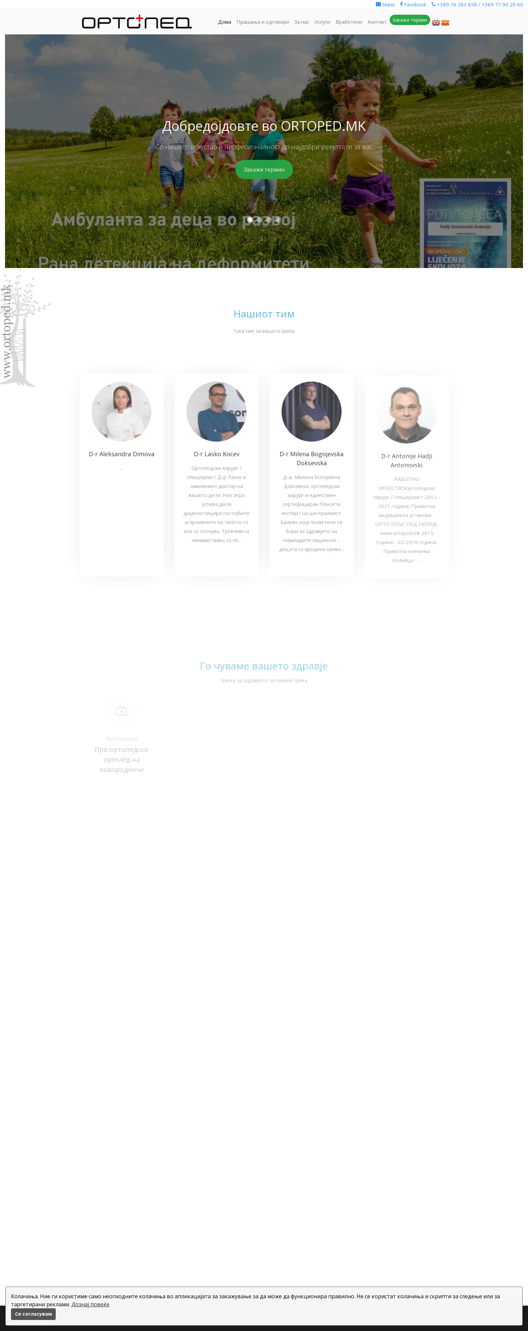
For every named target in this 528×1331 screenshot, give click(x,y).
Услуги (322, 21)
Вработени (349, 21)
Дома (224, 21)
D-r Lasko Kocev (216, 457)
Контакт (377, 21)
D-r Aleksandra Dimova (121, 457)
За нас (301, 21)
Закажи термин (264, 169)
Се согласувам (33, 1314)
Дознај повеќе (90, 1304)
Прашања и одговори (262, 21)
